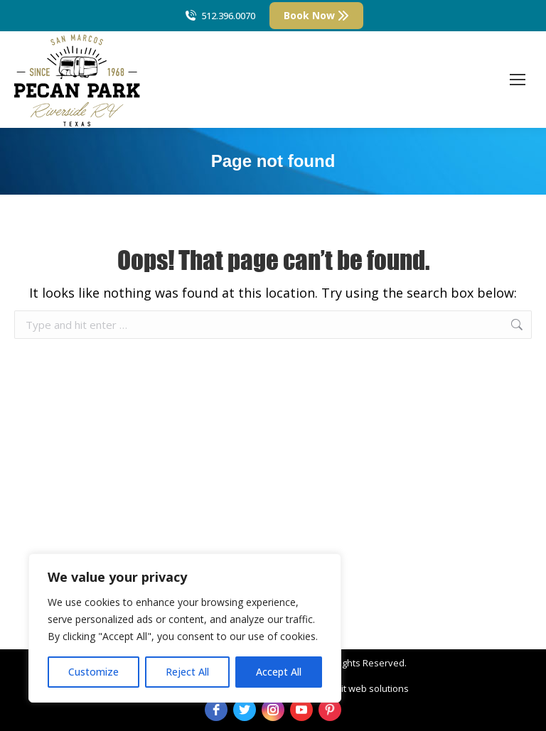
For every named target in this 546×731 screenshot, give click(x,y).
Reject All (187, 671)
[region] (184, 628)
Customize (93, 671)
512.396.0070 (219, 16)
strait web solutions (366, 688)
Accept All (278, 671)
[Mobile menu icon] (517, 79)
